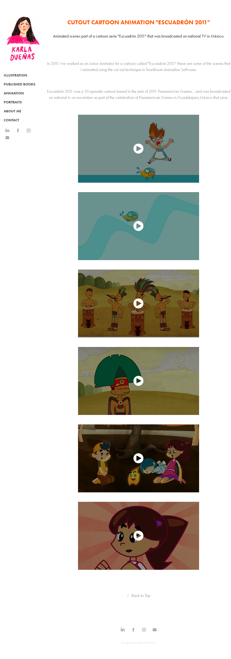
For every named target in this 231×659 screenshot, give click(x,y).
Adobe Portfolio (146, 642)
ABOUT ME (12, 111)
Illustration (15, 75)
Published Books (19, 84)
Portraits (13, 102)
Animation (14, 93)
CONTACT (11, 120)
